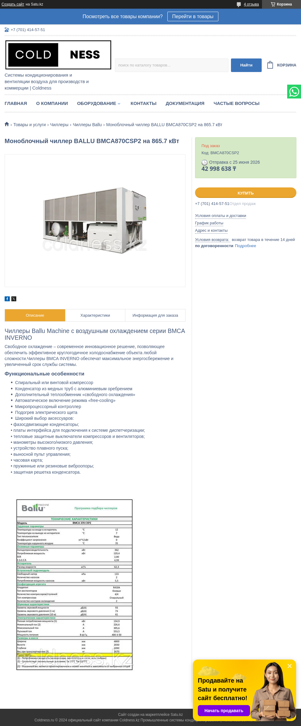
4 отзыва (251, 4)
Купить (246, 193)
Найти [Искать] (246, 65)
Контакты (143, 103)
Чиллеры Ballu (87, 124)
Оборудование (96, 103)
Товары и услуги (29, 124)
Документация (185, 103)
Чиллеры (59, 124)
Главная (16, 103)
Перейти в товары (192, 16)
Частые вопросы (237, 103)
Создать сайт (13, 4)
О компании (52, 103)
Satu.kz (176, 714)
